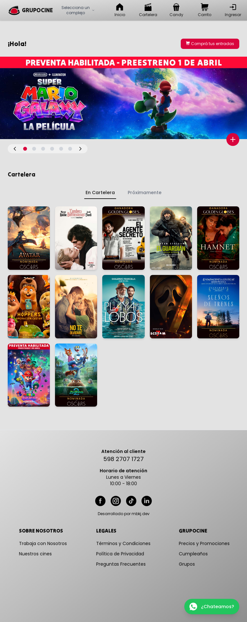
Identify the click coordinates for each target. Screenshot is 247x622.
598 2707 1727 (123, 459)
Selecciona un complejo (78, 10)
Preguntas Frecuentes (121, 564)
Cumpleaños (193, 554)
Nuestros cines (35, 554)
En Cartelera (100, 192)
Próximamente (144, 192)
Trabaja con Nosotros (43, 543)
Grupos (187, 564)
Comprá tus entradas (210, 43)
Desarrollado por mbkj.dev (124, 513)
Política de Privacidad (120, 554)
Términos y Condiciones (123, 543)
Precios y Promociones (204, 543)
